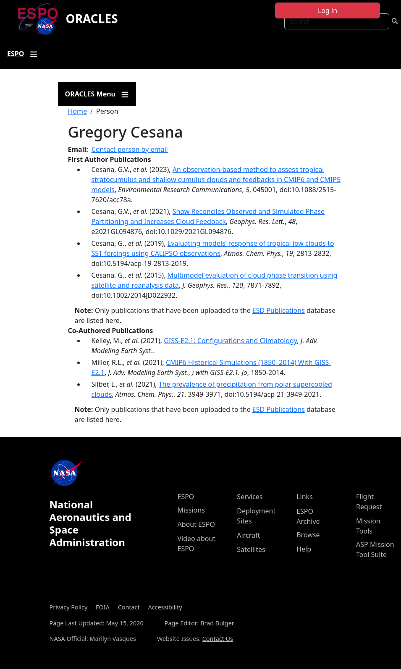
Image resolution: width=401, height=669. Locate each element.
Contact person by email (130, 149)
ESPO (186, 496)
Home (77, 111)
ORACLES (92, 18)
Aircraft (248, 535)
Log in (327, 10)
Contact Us (217, 639)
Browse (308, 534)
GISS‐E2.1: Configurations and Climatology (230, 340)
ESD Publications (278, 310)
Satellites (251, 549)
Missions (191, 510)
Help (303, 549)
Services (249, 496)
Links (304, 496)
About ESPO (196, 524)
